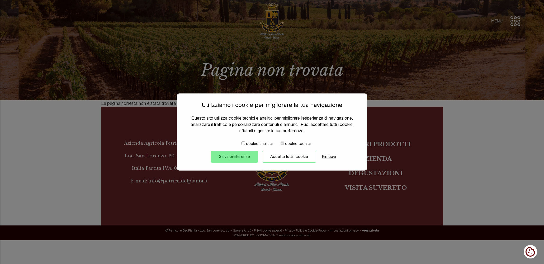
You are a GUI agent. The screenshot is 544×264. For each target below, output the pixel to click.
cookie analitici (259, 149)
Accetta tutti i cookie (289, 162)
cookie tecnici (298, 149)
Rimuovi (329, 162)
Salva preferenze (234, 162)
